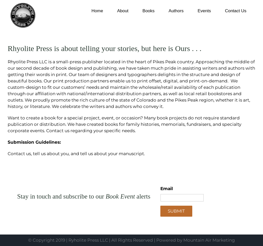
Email (166, 188)
